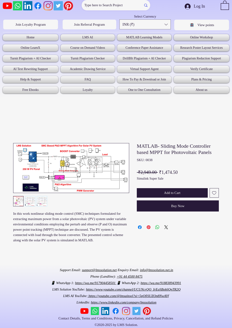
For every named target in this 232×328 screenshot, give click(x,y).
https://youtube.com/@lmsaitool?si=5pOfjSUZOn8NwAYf (128, 296)
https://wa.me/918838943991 (160, 283)
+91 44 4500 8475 (129, 276)
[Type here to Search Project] (108, 5)
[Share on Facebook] (140, 227)
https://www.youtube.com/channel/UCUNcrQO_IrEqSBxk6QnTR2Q (133, 289)
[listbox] (145, 24)
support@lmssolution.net (99, 270)
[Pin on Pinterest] (148, 227)
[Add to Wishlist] (214, 193)
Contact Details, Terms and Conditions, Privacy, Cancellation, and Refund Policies (116, 318)
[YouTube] (7, 5)
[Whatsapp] (17, 5)
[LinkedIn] (27, 5)
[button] (225, 5)
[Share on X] (166, 227)
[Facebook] (38, 5)
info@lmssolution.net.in (156, 270)
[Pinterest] (68, 5)
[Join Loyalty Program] (30, 24)
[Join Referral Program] (89, 24)
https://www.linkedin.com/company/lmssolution (123, 302)
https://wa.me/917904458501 (95, 283)
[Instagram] (48, 5)
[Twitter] (58, 5)
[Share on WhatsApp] (157, 227)
